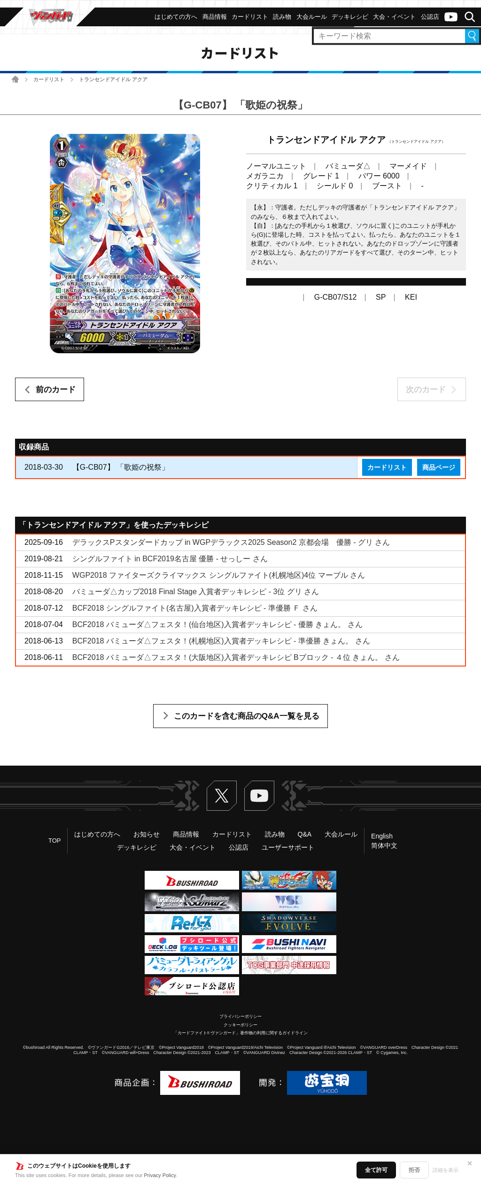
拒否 (414, 1170)
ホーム (15, 79)
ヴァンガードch (451, 17)
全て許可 (376, 1170)
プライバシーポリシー (240, 1016)
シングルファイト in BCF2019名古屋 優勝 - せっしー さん (170, 559)
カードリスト (48, 79)
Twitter (222, 796)
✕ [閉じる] (470, 1163)
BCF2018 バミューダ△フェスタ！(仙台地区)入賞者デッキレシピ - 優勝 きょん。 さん (217, 624)
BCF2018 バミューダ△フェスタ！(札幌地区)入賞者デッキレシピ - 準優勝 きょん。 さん (221, 641)
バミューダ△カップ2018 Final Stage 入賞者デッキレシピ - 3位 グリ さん (195, 592)
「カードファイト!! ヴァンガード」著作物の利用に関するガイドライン (240, 1033)
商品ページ (438, 467)
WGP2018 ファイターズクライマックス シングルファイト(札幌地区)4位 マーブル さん (218, 575)
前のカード (56, 389)
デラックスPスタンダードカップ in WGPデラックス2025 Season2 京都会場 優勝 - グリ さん (231, 542)
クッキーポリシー (240, 1025)
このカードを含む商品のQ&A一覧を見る (246, 716)
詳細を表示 (445, 1170)
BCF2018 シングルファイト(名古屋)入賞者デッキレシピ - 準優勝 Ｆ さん (195, 608)
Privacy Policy (160, 1175)
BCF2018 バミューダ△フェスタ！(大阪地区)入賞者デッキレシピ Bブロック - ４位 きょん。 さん (236, 657)
